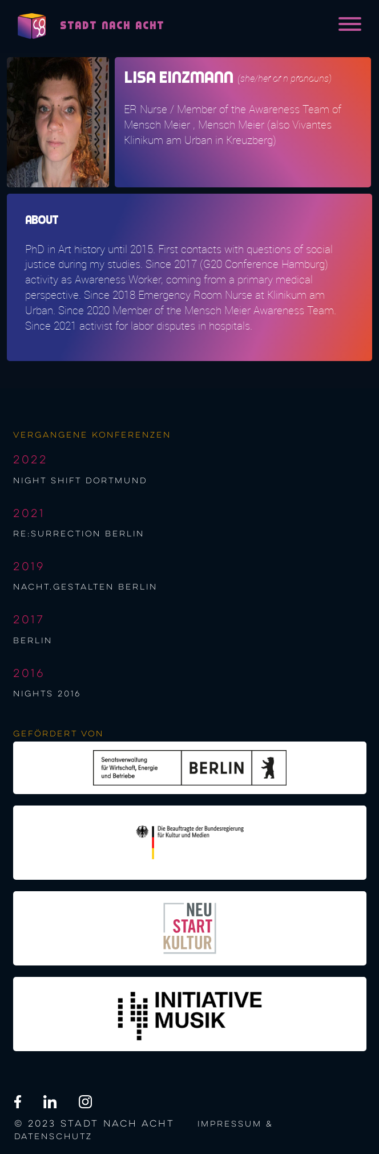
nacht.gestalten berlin (85, 587)
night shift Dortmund (80, 481)
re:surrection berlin (78, 534)
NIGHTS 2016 (47, 694)
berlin (33, 641)
